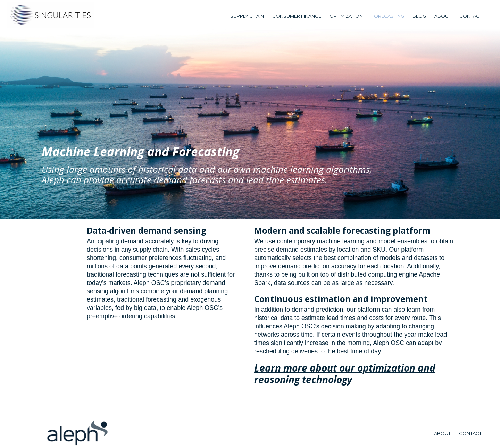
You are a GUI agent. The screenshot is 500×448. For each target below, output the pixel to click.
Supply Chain (247, 16)
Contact (470, 16)
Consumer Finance (296, 16)
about (442, 16)
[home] (50, 15)
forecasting (387, 16)
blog (419, 16)
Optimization (346, 16)
